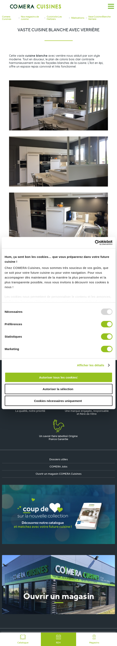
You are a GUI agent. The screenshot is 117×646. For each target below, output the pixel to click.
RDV (58, 639)
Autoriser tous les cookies (58, 377)
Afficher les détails (90, 365)
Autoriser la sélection (57, 389)
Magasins (94, 639)
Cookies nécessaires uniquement (58, 400)
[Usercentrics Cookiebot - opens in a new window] (94, 242)
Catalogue (22, 639)
